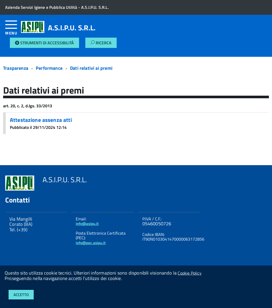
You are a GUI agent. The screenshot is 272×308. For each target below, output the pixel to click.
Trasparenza (15, 68)
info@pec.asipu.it (91, 243)
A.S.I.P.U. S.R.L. (72, 27)
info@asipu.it (87, 224)
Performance (49, 68)
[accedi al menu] (13, 29)
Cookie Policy (189, 273)
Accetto (21, 295)
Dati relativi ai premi (91, 68)
